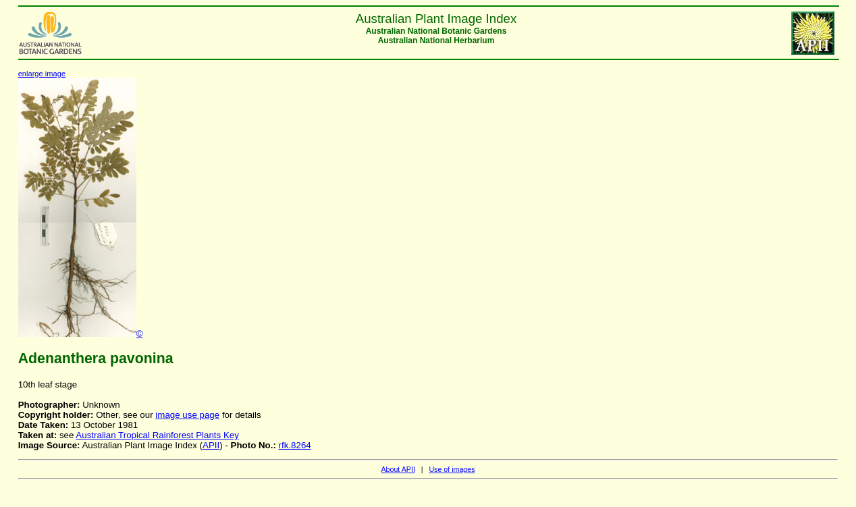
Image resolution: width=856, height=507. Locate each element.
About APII (397, 469)
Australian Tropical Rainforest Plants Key (157, 435)
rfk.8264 (295, 445)
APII (211, 445)
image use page (187, 415)
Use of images (452, 469)
